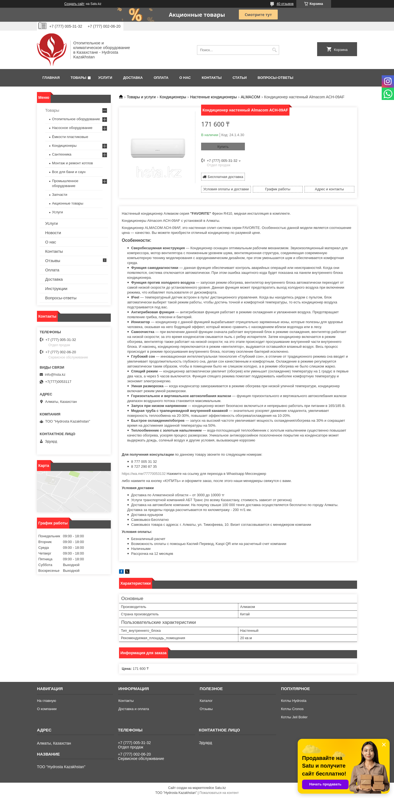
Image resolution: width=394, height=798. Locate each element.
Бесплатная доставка (225, 177)
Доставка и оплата (133, 709)
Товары (78, 78)
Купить (222, 147)
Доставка (133, 78)
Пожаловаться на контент (219, 793)
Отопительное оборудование (76, 119)
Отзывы (52, 260)
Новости (53, 232)
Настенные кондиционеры (213, 97)
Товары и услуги (141, 97)
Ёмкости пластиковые (70, 137)
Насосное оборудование (72, 128)
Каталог (206, 701)
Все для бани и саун (68, 172)
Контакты (212, 78)
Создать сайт (74, 4)
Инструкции (56, 288)
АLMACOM (250, 97)
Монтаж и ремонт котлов (72, 163)
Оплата (161, 78)
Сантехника (61, 154)
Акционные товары (67, 203)
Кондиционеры (173, 97)
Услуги (105, 78)
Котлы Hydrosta (293, 701)
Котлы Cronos (292, 709)
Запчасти (59, 195)
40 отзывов (285, 4)
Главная (51, 78)
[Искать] (274, 50)
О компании (47, 709)
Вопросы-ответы (275, 78)
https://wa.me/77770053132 (144, 474)
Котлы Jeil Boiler (294, 717)
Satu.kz (220, 788)
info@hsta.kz (55, 374)
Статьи (240, 78)
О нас (185, 78)
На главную (46, 701)
